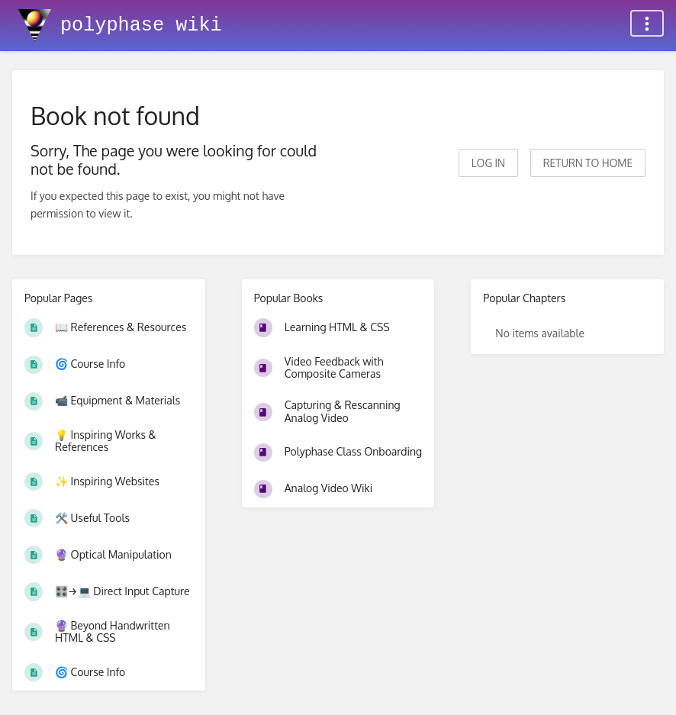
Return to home (588, 162)
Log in (488, 162)
